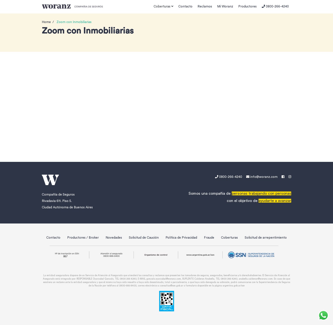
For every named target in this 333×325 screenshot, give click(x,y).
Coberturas (229, 237)
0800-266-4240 (275, 6)
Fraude (209, 237)
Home (46, 22)
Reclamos (205, 6)
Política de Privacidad (181, 237)
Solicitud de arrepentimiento (266, 237)
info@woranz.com (262, 176)
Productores (247, 6)
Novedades (114, 237)
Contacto (185, 6)
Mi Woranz (225, 6)
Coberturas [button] (163, 6)
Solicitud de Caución (144, 237)
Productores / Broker (83, 237)
